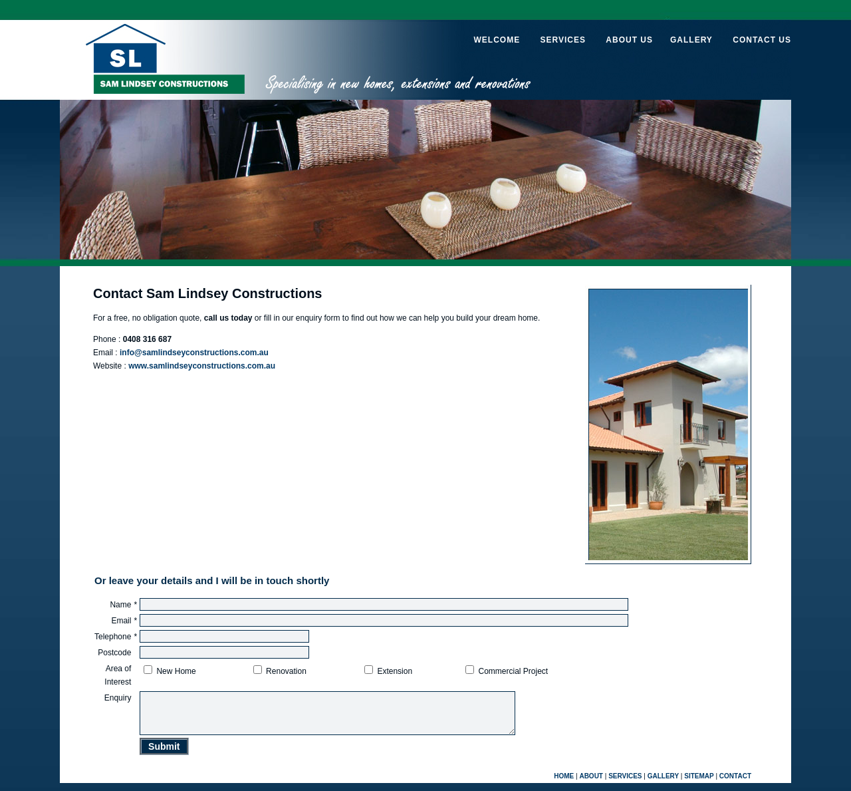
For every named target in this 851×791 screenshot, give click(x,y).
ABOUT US (629, 40)
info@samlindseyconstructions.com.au (194, 352)
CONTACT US (762, 40)
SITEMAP (698, 784)
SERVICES (562, 40)
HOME (564, 784)
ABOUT (591, 784)
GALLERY (691, 40)
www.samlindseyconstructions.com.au (201, 366)
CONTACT (735, 784)
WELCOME (496, 40)
